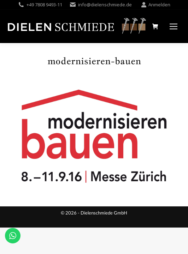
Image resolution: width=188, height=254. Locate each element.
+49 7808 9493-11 (44, 4)
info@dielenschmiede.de (105, 4)
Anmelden (155, 4)
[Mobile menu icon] (173, 26)
